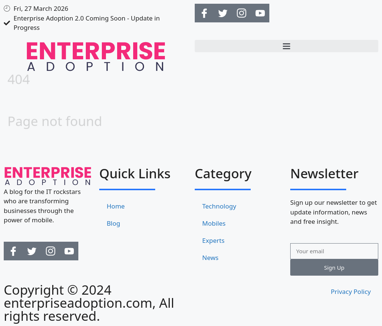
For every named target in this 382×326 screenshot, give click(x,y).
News (210, 257)
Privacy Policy (351, 291)
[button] (286, 46)
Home (116, 206)
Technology (219, 206)
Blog (113, 223)
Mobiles (214, 223)
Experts (213, 240)
